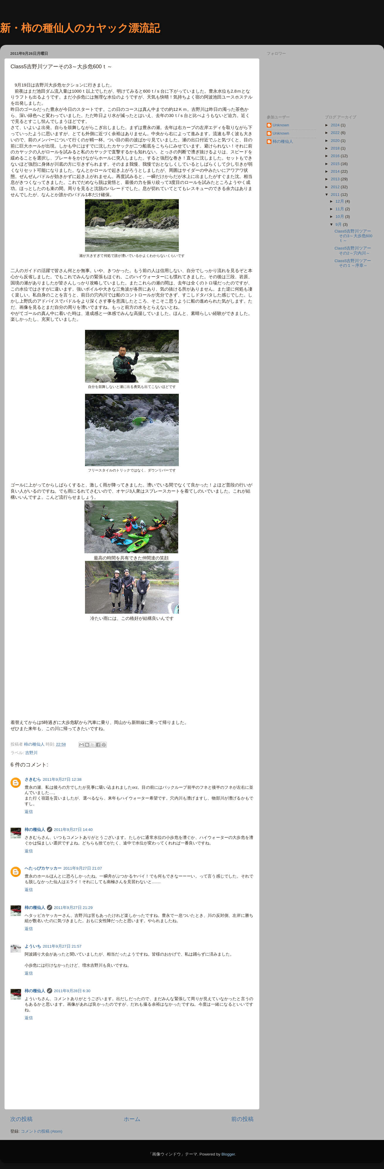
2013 (336, 179)
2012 (336, 187)
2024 (336, 125)
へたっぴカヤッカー (43, 868)
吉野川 (31, 753)
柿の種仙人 (35, 829)
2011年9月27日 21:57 (62, 946)
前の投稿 (242, 1119)
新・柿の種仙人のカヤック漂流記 (80, 28)
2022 (336, 132)
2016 (336, 156)
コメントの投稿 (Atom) (41, 1131)
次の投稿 (21, 1119)
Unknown (281, 125)
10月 (340, 216)
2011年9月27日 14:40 (73, 829)
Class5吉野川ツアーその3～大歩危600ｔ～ (353, 236)
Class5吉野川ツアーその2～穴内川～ (352, 250)
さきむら (33, 779)
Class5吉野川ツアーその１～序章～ (352, 263)
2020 (336, 140)
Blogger (228, 1154)
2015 (336, 164)
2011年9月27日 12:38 (62, 779)
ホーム (132, 1119)
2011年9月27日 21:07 (82, 868)
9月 (339, 224)
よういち (33, 946)
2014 (336, 171)
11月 (340, 209)
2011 (336, 194)
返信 (29, 812)
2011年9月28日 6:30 (72, 991)
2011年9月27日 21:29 (73, 907)
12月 (340, 201)
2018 (336, 148)
